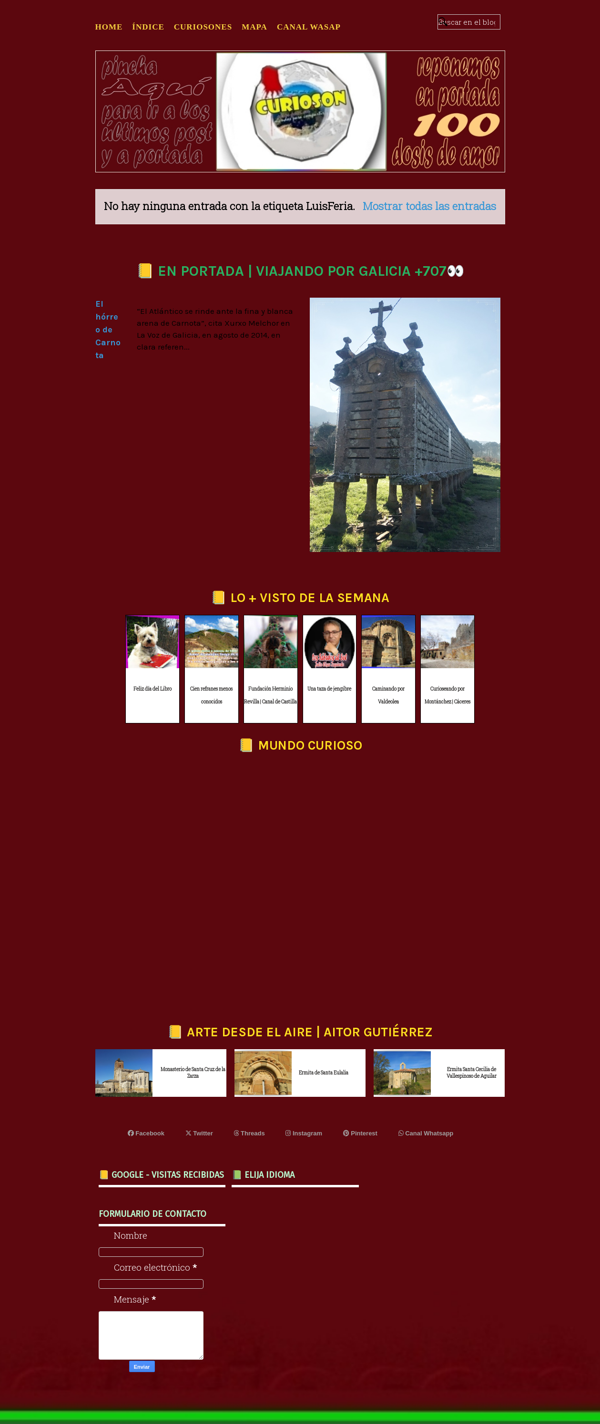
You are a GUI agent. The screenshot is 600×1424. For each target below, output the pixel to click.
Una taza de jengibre (329, 689)
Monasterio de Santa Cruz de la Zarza (193, 1072)
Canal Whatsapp (426, 1133)
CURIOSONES (203, 26)
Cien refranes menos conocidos (211, 695)
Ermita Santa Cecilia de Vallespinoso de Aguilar (472, 1072)
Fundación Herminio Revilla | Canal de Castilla (270, 695)
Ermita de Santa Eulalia (323, 1073)
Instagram (303, 1133)
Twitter (199, 1133)
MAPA (254, 26)
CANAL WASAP (309, 26)
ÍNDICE (148, 26)
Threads (249, 1133)
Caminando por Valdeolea (388, 695)
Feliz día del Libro (152, 689)
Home (109, 26)
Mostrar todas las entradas (429, 206)
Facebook (146, 1133)
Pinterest (360, 1133)
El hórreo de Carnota (108, 330)
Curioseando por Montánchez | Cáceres (447, 695)
